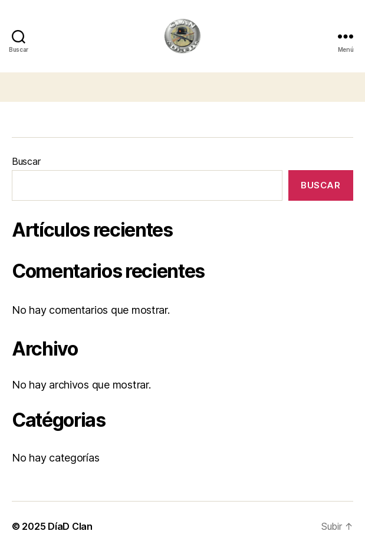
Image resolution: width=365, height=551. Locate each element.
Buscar (26, 161)
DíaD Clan (70, 526)
